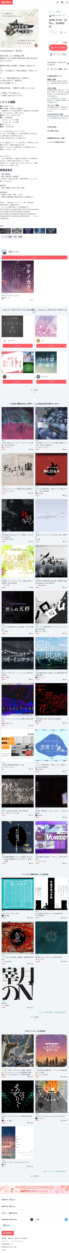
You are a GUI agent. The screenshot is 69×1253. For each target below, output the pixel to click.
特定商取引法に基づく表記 (55, 138)
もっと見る (34, 391)
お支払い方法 (53, 131)
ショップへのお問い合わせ (55, 142)
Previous (3, 28)
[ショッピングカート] (62, 2)
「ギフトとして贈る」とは (58, 69)
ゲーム (51, 12)
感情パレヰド (14, 252)
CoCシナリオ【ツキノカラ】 (10, 295)
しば (42, 340)
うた (9, 376)
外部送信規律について (8, 1244)
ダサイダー (11, 340)
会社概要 (4, 1238)
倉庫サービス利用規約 (21, 1238)
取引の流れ (53, 127)
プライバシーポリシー (17, 1241)
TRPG (58, 12)
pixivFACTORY (51, 116)
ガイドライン (5, 1241)
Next (35, 28)
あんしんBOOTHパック (53, 98)
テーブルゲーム (6, 294)
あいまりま (44, 376)
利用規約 (10, 1238)
